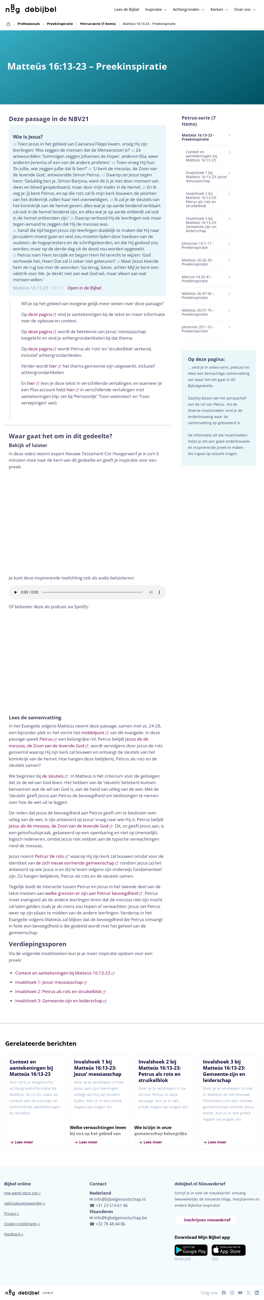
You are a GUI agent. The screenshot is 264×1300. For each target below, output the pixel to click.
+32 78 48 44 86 (110, 1224)
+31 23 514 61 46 (112, 1205)
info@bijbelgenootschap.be (120, 1218)
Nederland (100, 1193)
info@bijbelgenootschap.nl (120, 1199)
